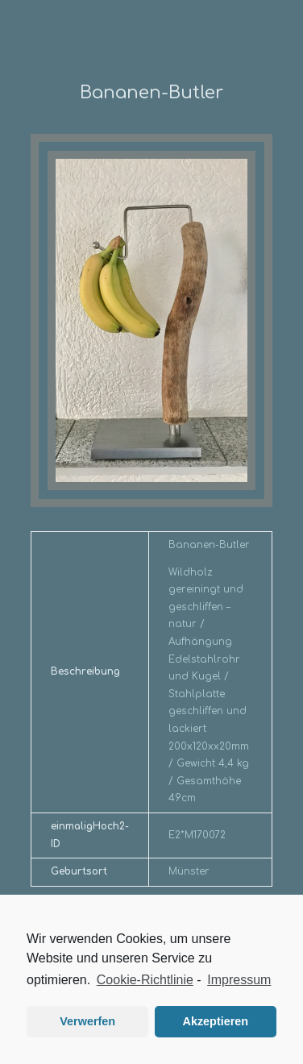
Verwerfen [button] (87, 1021)
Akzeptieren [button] (216, 1021)
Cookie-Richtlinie (145, 980)
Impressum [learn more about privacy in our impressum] (239, 980)
